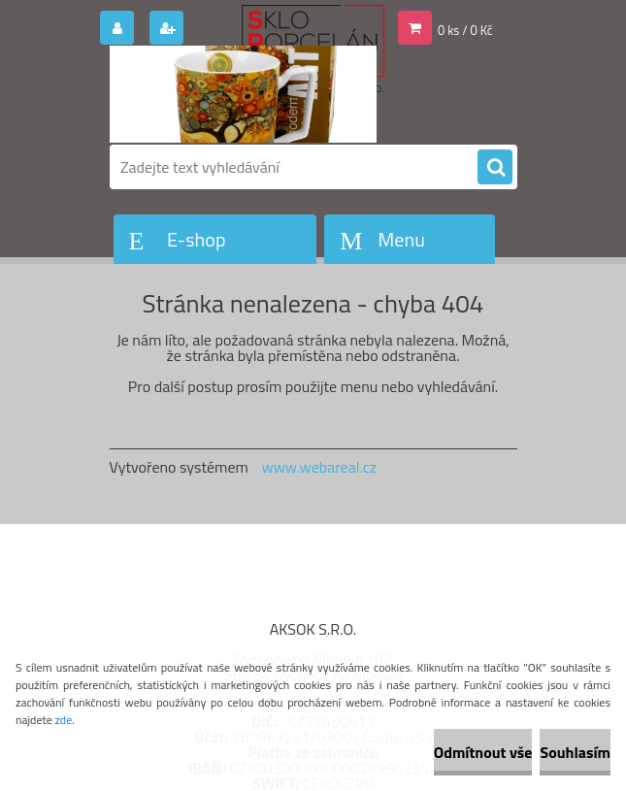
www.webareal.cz (319, 466)
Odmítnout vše (483, 752)
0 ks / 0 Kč (465, 30)
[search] (495, 167)
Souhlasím (575, 752)
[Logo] (243, 94)
